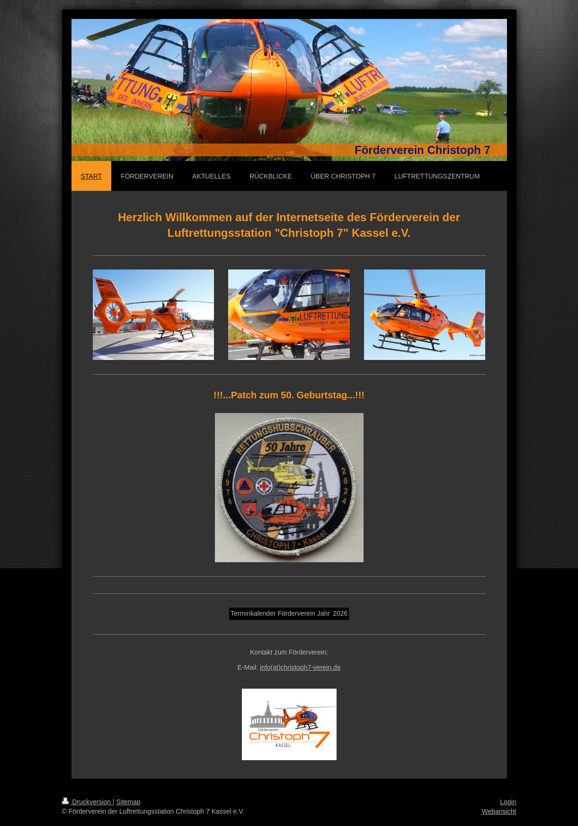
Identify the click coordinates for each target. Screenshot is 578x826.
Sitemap (128, 802)
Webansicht (499, 811)
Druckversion (87, 802)
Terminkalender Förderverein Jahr (280, 613)
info (300, 667)
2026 (340, 613)
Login (508, 802)
